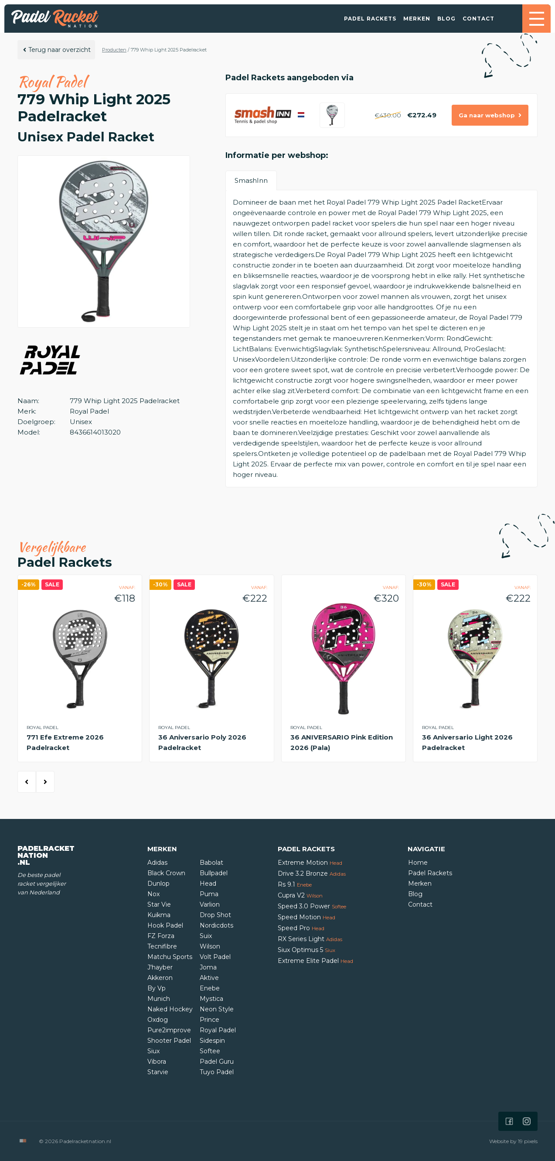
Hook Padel (165, 925)
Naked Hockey (170, 1009)
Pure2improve (169, 1030)
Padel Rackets (370, 18)
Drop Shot (215, 915)
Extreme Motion (310, 862)
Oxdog (157, 1020)
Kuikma (158, 915)
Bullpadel (214, 873)
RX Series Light (310, 939)
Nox (153, 894)
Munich (158, 999)
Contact (478, 18)
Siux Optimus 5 (306, 950)
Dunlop (158, 883)
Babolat (211, 862)
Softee (210, 1051)
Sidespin (212, 1041)
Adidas (157, 862)
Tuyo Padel (217, 1072)
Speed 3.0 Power (312, 906)
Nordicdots (216, 925)
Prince (209, 1020)
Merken (416, 18)
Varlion (210, 904)
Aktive (209, 978)
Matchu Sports (169, 957)
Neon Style (217, 1009)
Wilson (210, 946)
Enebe (210, 988)
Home (418, 862)
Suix (206, 936)
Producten (114, 50)
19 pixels (528, 1141)
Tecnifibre (162, 946)
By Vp (156, 988)
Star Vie (159, 904)
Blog (446, 18)
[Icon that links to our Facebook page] (509, 1121)
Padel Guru (217, 1061)
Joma (208, 967)
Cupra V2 (300, 895)
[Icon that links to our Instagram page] (526, 1121)
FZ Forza (160, 936)
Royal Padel (218, 1030)
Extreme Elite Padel (315, 961)
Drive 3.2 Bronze (312, 873)
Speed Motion (306, 917)
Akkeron (160, 978)
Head (208, 883)
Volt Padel (215, 957)
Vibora (156, 1061)
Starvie (157, 1072)
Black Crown (166, 873)
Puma (209, 894)
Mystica (211, 999)
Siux (153, 1051)
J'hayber (160, 967)
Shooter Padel (169, 1041)
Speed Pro (301, 928)
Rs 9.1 (295, 884)
